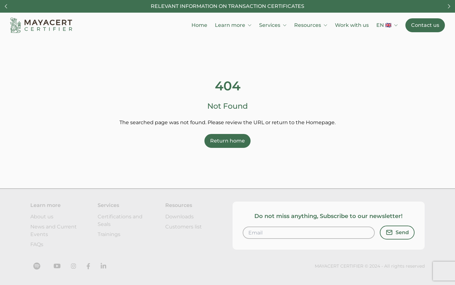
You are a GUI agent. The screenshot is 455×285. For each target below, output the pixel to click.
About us (41, 217)
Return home (227, 141)
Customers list (183, 227)
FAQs (36, 244)
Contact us (425, 25)
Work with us (352, 25)
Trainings (109, 234)
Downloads (179, 217)
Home (199, 25)
